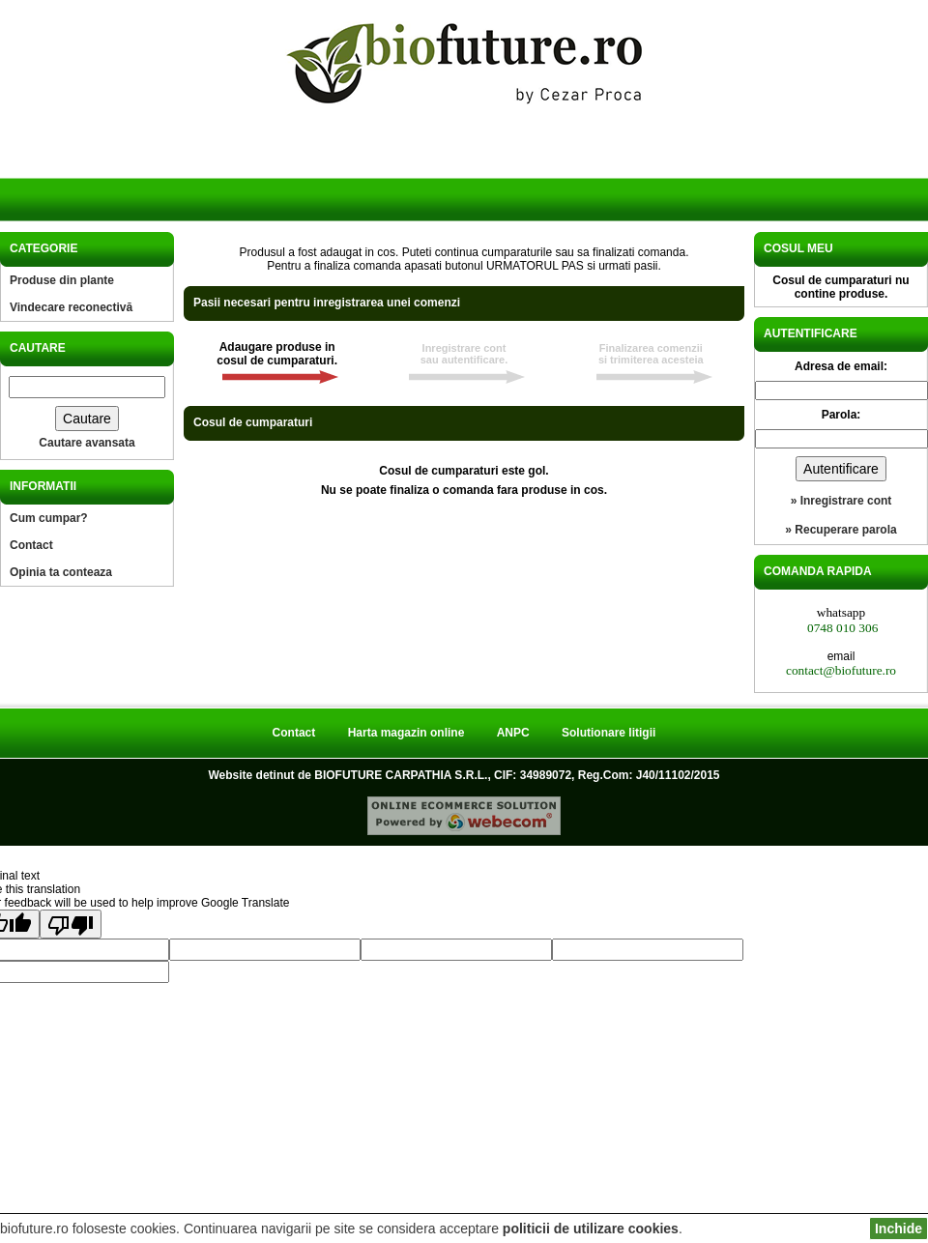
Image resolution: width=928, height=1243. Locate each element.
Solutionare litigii (608, 732)
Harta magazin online (406, 732)
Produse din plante (62, 280)
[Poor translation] (71, 924)
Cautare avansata (86, 442)
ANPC (513, 732)
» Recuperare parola (840, 529)
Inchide (898, 1228)
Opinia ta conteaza (61, 572)
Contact (31, 545)
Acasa (85, 172)
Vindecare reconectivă (71, 307)
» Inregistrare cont (841, 500)
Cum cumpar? (49, 518)
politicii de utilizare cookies (591, 1228)
